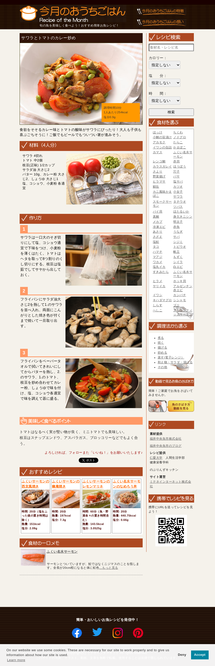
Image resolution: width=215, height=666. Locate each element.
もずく (178, 256)
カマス (158, 152)
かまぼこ (179, 147)
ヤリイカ (159, 286)
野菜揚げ (159, 176)
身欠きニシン (182, 216)
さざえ (158, 236)
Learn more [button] (16, 660)
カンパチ (179, 295)
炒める (162, 352)
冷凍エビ (159, 226)
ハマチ (158, 251)
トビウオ (179, 246)
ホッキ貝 (179, 281)
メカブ (158, 221)
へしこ (158, 310)
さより (158, 171)
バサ (176, 176)
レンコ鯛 (159, 161)
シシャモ (179, 300)
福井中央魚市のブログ (166, 445)
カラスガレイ (162, 166)
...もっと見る (108, 567)
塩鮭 (156, 241)
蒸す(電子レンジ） (171, 357)
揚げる (162, 347)
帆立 (176, 251)
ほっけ (158, 132)
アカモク (159, 142)
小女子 (178, 191)
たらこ (178, 142)
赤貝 (176, 161)
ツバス (178, 206)
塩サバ (178, 181)
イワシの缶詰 (162, 147)
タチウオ (179, 201)
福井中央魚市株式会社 (166, 438)
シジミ (178, 241)
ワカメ (158, 261)
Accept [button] (200, 655)
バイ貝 (158, 211)
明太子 (178, 221)
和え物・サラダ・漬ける (175, 362)
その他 (162, 367)
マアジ (158, 256)
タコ (156, 246)
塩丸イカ (159, 266)
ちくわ (178, 132)
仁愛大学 (156, 457)
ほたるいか (181, 211)
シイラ (178, 261)
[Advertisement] (111, 591)
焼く (161, 342)
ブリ (176, 305)
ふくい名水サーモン (62, 551)
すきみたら (161, 271)
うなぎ (178, 231)
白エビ (178, 266)
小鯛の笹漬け (162, 137)
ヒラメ (158, 281)
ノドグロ (179, 137)
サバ (176, 236)
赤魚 (176, 226)
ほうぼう (179, 166)
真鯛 (156, 216)
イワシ (158, 295)
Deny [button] (182, 655)
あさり (158, 231)
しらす (158, 305)
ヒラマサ (159, 181)
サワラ (178, 196)
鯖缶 (156, 186)
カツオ (178, 186)
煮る (161, 337)
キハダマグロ (162, 300)
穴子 (176, 171)
